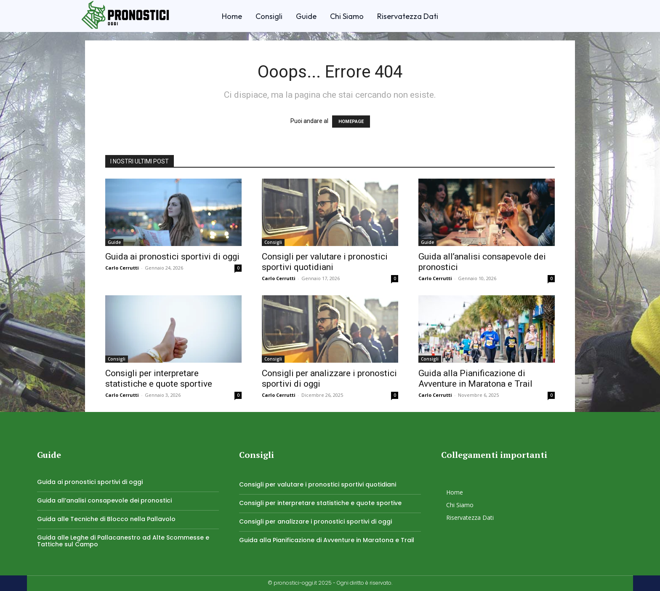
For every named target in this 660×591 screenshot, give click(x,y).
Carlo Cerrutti (122, 268)
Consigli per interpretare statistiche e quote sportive (158, 378)
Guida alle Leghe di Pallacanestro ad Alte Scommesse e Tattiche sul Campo (123, 541)
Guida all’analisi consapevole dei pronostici (104, 500)
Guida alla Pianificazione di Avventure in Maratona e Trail (475, 378)
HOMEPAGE (351, 121)
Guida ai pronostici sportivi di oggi (172, 256)
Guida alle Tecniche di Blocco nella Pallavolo (106, 519)
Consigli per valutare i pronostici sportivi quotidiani (325, 261)
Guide (114, 242)
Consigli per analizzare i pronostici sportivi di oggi (315, 521)
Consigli (273, 242)
